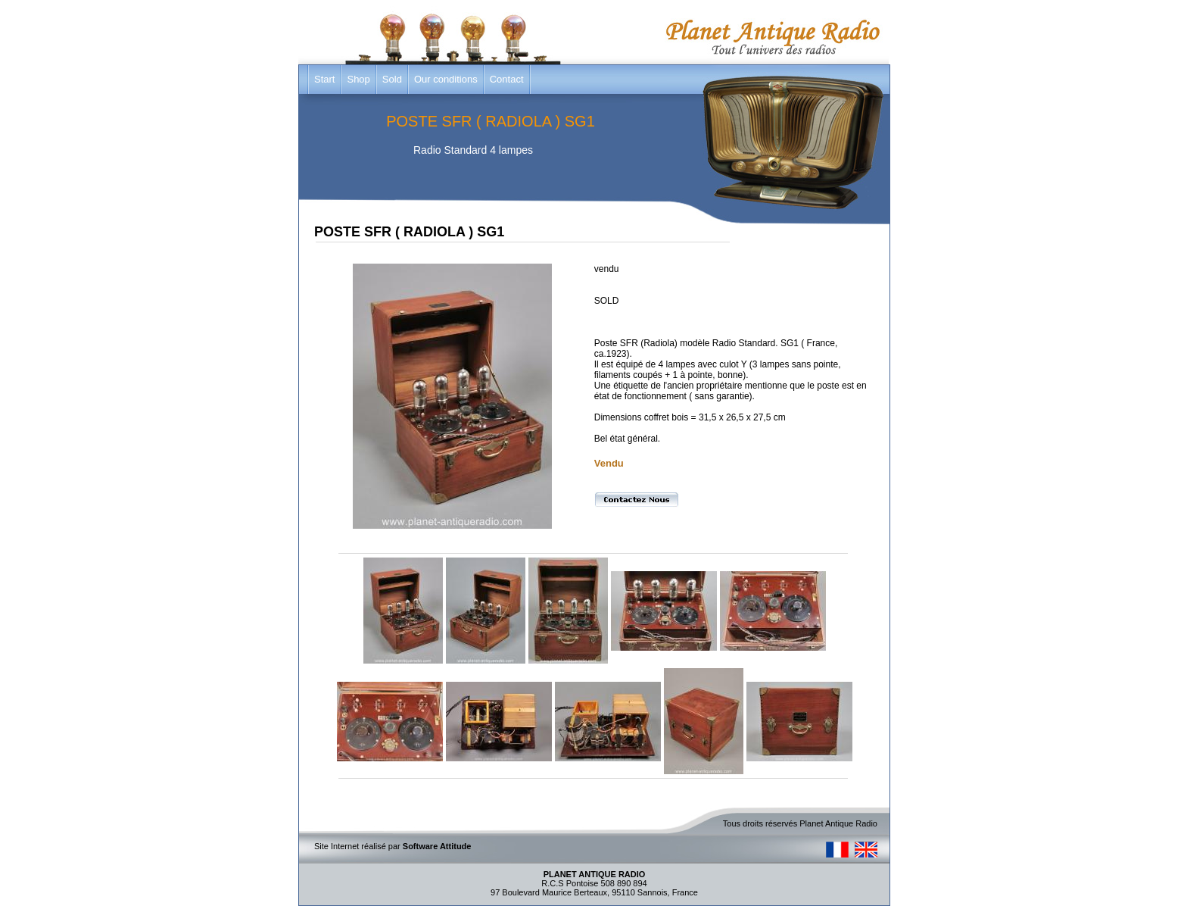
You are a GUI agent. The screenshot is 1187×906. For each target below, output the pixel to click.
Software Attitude (437, 846)
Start (324, 79)
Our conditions (446, 79)
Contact (507, 79)
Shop (358, 79)
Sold (392, 79)
